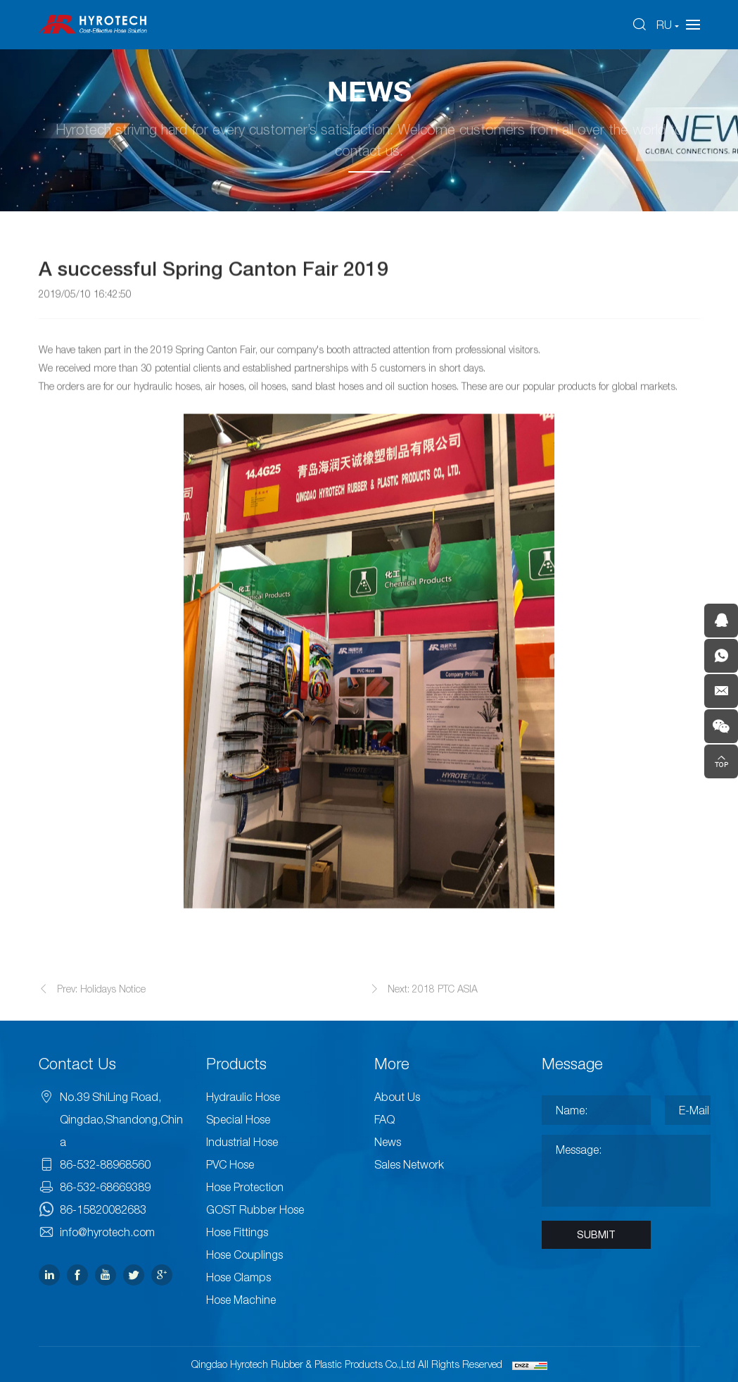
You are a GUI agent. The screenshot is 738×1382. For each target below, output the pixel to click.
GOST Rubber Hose (255, 1209)
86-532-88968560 (105, 1164)
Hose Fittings (237, 1232)
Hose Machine (241, 1299)
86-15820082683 (103, 1209)
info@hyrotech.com (107, 1232)
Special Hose (238, 1119)
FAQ (384, 1119)
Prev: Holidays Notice (101, 1001)
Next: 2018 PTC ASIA (433, 1001)
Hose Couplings (244, 1254)
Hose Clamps (238, 1277)
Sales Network (409, 1164)
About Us (397, 1096)
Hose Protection (245, 1187)
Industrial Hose (242, 1141)
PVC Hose (230, 1164)
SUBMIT (596, 1234)
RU (664, 24)
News (387, 1141)
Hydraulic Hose (243, 1096)
